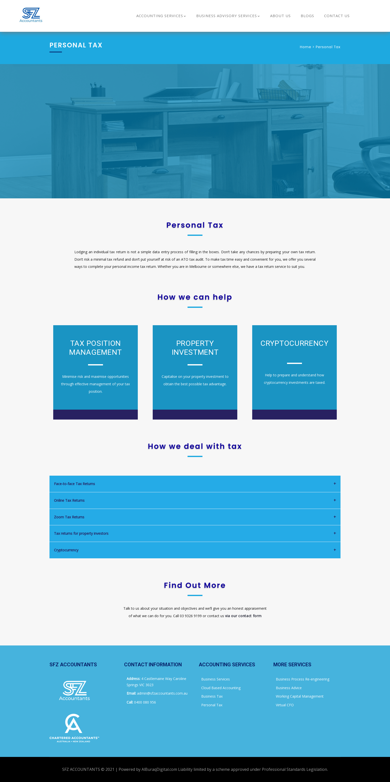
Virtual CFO (285, 705)
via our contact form (243, 615)
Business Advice (289, 687)
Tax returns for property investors (81, 533)
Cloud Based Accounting (221, 687)
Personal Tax (211, 705)
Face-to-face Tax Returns (74, 483)
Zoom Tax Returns (69, 517)
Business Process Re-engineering (302, 679)
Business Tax (212, 696)
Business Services (215, 679)
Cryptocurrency (66, 550)
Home (305, 46)
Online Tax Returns (69, 500)
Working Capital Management (300, 696)
